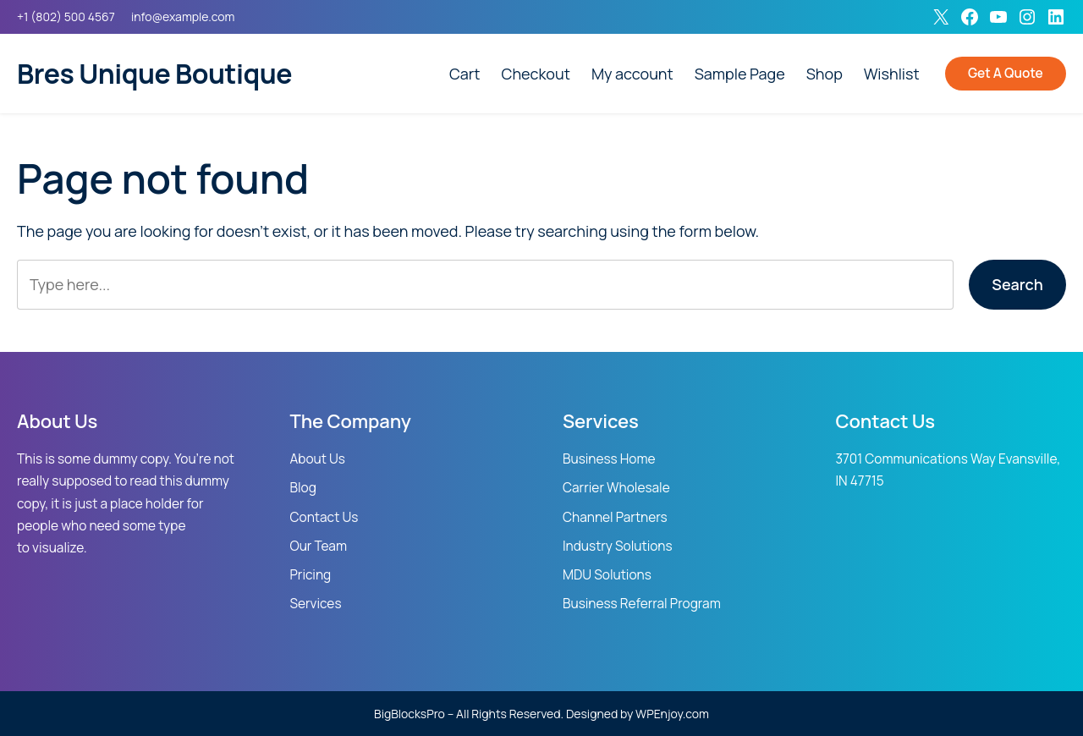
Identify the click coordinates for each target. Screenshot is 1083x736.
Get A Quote (1005, 73)
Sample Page (740, 73)
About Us (317, 459)
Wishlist (892, 73)
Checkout (536, 73)
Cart (465, 73)
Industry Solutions (618, 546)
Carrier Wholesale (616, 488)
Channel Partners (615, 517)
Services (316, 603)
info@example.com (183, 16)
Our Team (319, 546)
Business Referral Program (642, 603)
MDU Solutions (607, 575)
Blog (303, 488)
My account (632, 73)
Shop (824, 73)
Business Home (609, 459)
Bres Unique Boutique (154, 73)
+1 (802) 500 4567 (66, 16)
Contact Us (324, 517)
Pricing (311, 575)
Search (1017, 284)
